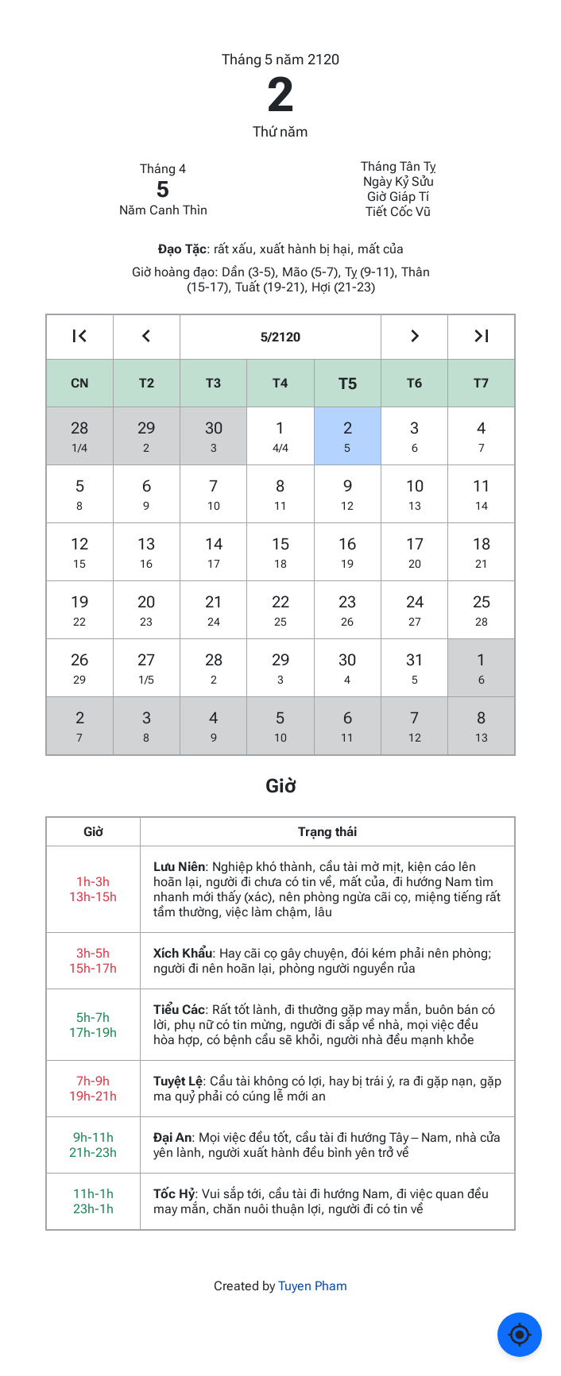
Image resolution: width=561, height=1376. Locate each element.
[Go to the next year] (481, 337)
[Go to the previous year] (80, 337)
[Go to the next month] (414, 337)
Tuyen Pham (312, 1285)
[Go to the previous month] (147, 337)
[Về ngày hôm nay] (519, 1334)
